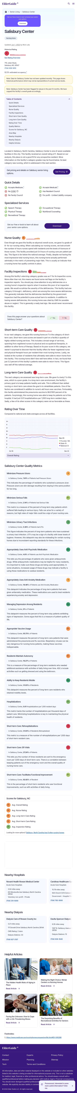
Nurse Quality (14, 109)
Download (22, 23)
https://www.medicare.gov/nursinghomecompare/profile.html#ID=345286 (34, 1037)
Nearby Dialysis (14, 140)
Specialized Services (16, 106)
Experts (30, 1055)
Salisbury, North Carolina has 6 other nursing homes (45, 833)
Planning (30, 1060)
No (64, 318)
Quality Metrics (14, 126)
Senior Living (15, 12)
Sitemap (54, 1060)
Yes (52, 318)
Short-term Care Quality (18, 116)
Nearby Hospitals (15, 136)
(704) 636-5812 (10, 68)
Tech (4, 1064)
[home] (10, 4)
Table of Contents (38, 100)
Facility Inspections (16, 113)
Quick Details (14, 103)
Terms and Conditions (36, 1064)
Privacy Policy (57, 1055)
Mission (5, 1060)
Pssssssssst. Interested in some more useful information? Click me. (57, 1085)
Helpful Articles (14, 143)
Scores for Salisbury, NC (18, 130)
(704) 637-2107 (12, 939)
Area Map (12, 133)
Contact (5, 1055)
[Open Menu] (73, 3)
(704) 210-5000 (12, 901)
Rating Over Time (15, 123)
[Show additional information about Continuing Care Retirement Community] (17, 191)
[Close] (72, 1085)
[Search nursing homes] (69, 3)
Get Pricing (61, 171)
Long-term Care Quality (17, 120)
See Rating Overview (12, 58)
